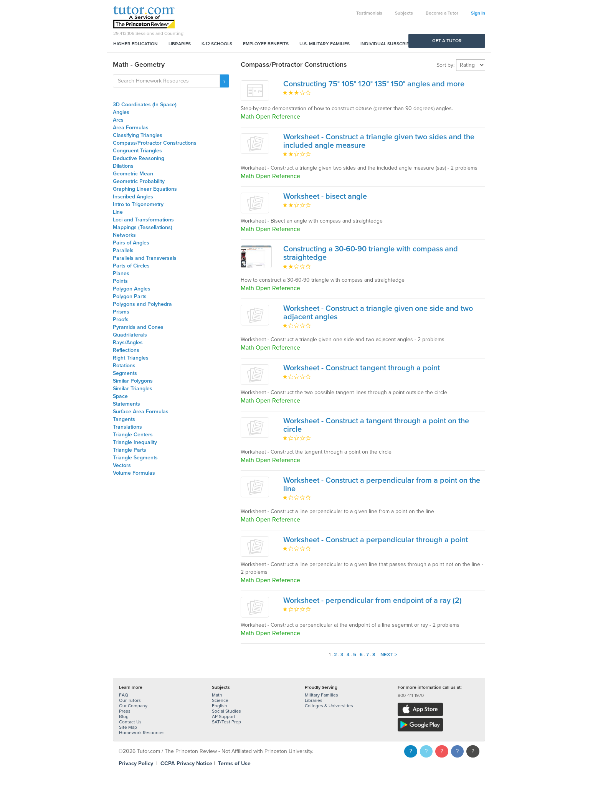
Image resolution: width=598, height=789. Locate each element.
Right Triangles (131, 358)
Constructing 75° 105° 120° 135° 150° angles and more (373, 84)
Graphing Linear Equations (145, 189)
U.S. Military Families (324, 43)
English (219, 705)
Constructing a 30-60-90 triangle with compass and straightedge (370, 253)
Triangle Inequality (135, 442)
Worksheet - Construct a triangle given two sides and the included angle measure (378, 141)
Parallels (123, 250)
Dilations (123, 166)
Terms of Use (234, 763)
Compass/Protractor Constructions (155, 143)
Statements (126, 404)
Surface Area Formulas (140, 411)
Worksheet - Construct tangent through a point (361, 368)
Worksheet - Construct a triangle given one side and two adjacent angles (378, 313)
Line (118, 212)
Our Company (133, 705)
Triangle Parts (129, 450)
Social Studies (226, 711)
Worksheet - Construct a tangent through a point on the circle (376, 425)
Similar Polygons (133, 381)
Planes (121, 273)
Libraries (179, 43)
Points (120, 281)
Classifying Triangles (137, 135)
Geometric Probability (139, 181)
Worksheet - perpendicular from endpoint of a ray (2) (372, 600)
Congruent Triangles (137, 150)
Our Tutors (130, 700)
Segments (125, 373)
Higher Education (135, 43)
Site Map (128, 727)
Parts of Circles (131, 265)
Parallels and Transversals (145, 258)
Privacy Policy (136, 763)
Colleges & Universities (329, 705)
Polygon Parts (130, 296)
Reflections (126, 350)
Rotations (124, 365)
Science (220, 700)
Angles (121, 112)
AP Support (223, 716)
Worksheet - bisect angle (325, 196)
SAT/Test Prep (226, 722)
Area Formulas (131, 127)
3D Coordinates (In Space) (145, 104)
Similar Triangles (132, 388)
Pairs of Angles (131, 242)
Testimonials (369, 13)
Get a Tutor (447, 40)
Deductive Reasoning (138, 158)
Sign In (478, 13)
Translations (127, 427)
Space (120, 396)
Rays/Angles (128, 342)
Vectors (122, 465)
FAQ (123, 695)
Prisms (121, 312)
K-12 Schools (217, 43)
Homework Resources (142, 732)
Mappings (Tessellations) (142, 227)
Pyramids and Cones (138, 327)
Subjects (404, 13)
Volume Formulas (134, 473)
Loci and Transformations (143, 219)
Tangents (124, 419)
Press (125, 711)
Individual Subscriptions (391, 43)
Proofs (121, 319)
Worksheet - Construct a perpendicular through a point (375, 540)
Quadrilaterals (130, 335)
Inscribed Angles (133, 196)
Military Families (321, 695)
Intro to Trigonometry (138, 204)
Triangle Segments (135, 457)
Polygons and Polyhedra (142, 304)
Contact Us (130, 722)
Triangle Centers (133, 434)
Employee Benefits (266, 43)
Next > (388, 655)
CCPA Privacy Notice (186, 763)
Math (217, 695)
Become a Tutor (442, 13)
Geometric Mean (133, 173)
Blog (124, 716)
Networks (124, 235)
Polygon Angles (131, 289)
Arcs (118, 120)
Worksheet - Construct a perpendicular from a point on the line (381, 485)
